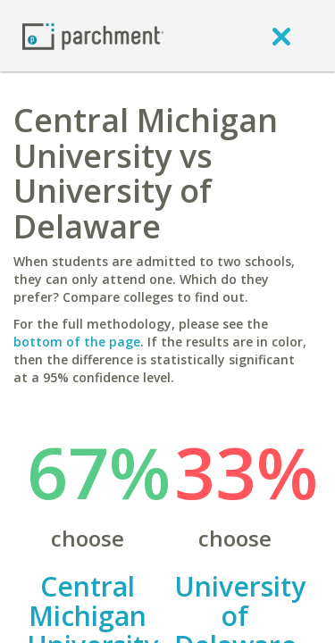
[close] (281, 35)
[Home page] (92, 35)
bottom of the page (76, 341)
